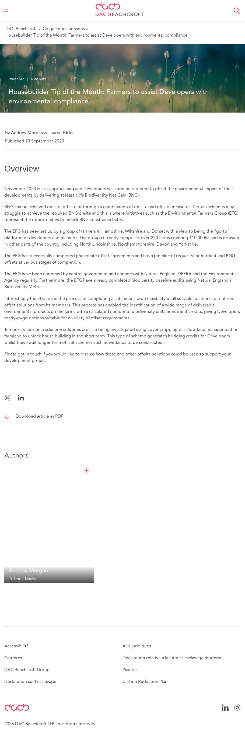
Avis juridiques (136, 646)
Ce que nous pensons (64, 29)
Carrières (13, 658)
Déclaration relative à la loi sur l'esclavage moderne (172, 658)
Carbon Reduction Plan (144, 681)
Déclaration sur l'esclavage (30, 681)
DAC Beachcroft (21, 29)
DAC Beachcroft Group (27, 670)
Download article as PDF (39, 416)
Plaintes (130, 670)
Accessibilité (16, 646)
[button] (237, 11)
